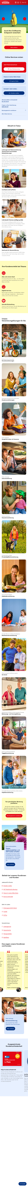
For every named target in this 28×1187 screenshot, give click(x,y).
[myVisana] (18, 2)
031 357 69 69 (5, 105)
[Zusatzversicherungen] (14, 389)
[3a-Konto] (14, 664)
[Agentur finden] (14, 84)
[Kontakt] (23, 1183)
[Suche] (20, 2)
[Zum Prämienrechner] (14, 72)
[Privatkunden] (5, 2)
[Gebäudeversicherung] (14, 585)
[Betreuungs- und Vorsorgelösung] (14, 703)
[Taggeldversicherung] (14, 742)
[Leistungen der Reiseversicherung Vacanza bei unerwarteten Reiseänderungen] (14, 155)
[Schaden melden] (14, 96)
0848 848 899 (5, 110)
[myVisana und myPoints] (14, 190)
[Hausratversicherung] (14, 507)
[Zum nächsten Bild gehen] (24, 18)
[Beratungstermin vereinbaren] (14, 819)
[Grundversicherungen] (14, 350)
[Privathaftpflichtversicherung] (14, 546)
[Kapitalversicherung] (14, 781)
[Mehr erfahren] (14, 47)
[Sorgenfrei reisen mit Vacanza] (14, 428)
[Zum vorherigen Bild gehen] (3, 18)
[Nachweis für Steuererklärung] (14, 250)
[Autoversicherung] (14, 468)
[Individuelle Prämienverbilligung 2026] (14, 221)
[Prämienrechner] (15, 2)
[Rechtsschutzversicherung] (14, 624)
